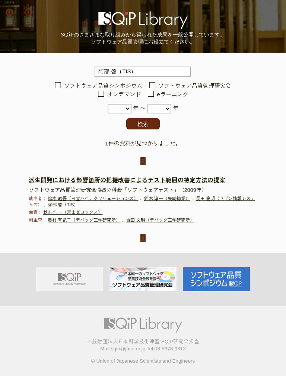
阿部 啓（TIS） (63, 205)
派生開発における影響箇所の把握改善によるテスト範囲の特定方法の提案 (127, 180)
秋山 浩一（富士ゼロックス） (72, 212)
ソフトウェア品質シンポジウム (103, 86)
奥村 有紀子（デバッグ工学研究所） (84, 220)
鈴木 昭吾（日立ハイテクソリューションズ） (93, 198)
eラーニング (172, 94)
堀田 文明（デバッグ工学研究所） (160, 220)
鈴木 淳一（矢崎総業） (167, 198)
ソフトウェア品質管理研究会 (194, 86)
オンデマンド (124, 94)
